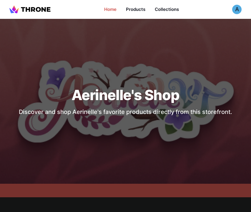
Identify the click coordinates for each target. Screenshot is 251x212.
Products (135, 9)
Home (110, 9)
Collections (167, 9)
